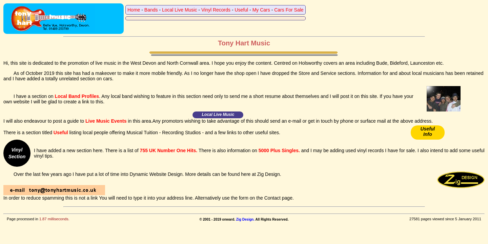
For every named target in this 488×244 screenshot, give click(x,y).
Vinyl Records (215, 10)
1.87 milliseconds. (54, 219)
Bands (151, 10)
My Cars (261, 10)
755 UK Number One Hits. (169, 150)
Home (133, 10)
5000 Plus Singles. (279, 150)
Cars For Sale (288, 10)
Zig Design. (245, 219)
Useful (241, 10)
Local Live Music (179, 10)
